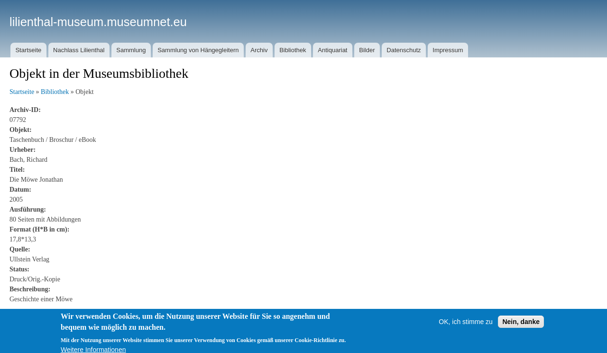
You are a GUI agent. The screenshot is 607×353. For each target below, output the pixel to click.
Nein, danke (521, 325)
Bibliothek (292, 50)
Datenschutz (403, 50)
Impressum (447, 50)
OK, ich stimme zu (466, 325)
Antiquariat (332, 50)
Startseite (28, 50)
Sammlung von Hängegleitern (198, 50)
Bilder (367, 50)
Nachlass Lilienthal (78, 50)
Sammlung (131, 50)
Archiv (258, 50)
